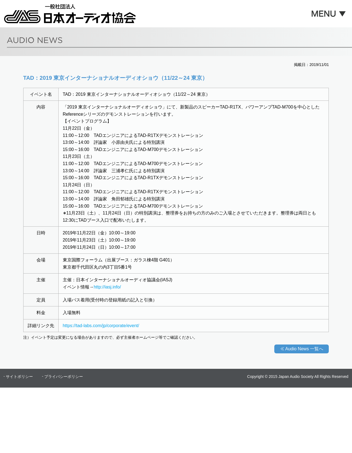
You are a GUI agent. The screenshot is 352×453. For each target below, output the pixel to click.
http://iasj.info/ (107, 287)
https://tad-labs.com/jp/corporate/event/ (101, 325)
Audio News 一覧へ (304, 348)
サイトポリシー (19, 376)
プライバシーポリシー (63, 376)
